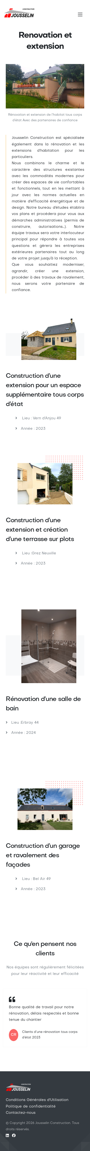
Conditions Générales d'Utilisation (37, 1100)
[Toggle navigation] (80, 14)
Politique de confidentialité (31, 1106)
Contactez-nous (21, 1113)
